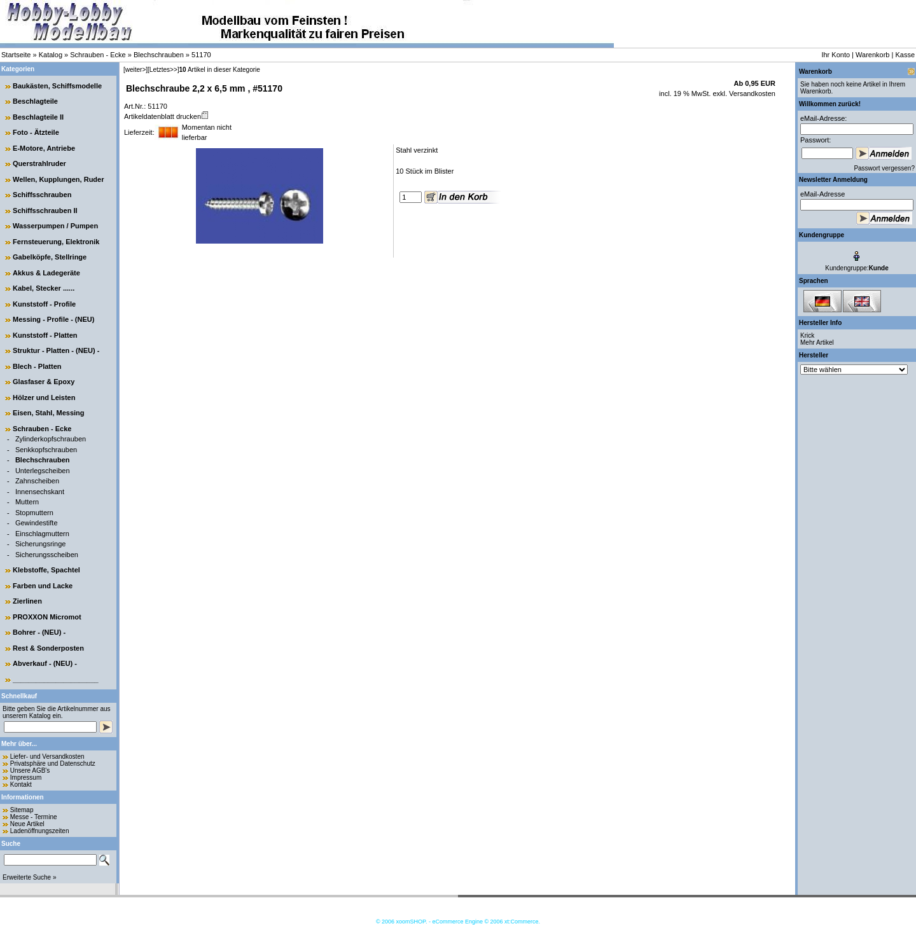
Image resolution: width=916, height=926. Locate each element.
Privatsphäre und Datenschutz (52, 763)
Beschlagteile (35, 101)
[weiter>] (135, 69)
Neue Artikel (27, 823)
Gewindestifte (36, 523)
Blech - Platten (37, 366)
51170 (201, 55)
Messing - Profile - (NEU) (53, 319)
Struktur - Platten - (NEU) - (56, 350)
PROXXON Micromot (47, 617)
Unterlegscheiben (42, 470)
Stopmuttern (34, 512)
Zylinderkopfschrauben (50, 439)
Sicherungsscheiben (46, 554)
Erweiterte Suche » (30, 877)
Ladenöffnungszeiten (39, 830)
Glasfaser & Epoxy (43, 381)
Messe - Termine (33, 816)
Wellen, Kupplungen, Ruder (58, 179)
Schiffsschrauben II (45, 210)
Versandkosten (751, 93)
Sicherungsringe (40, 544)
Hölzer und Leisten (44, 397)
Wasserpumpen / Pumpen (55, 226)
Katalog (50, 55)
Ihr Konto (835, 55)
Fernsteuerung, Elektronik (56, 241)
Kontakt (21, 784)
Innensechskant (39, 491)
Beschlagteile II (38, 117)
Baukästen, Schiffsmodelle (57, 86)
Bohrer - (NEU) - (39, 632)
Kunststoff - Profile (44, 304)
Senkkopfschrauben (46, 449)
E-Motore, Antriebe (44, 148)
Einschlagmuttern (42, 533)
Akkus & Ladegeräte (46, 273)
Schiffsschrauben (42, 194)
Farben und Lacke (43, 586)
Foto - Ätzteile (36, 132)
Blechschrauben (159, 55)
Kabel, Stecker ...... (43, 288)
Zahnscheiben (37, 481)
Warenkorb (872, 55)
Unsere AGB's (30, 770)
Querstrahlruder (39, 163)
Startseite (16, 55)
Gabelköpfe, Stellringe (50, 257)
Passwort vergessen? (884, 168)
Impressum (25, 777)
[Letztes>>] (163, 69)
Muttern (27, 502)
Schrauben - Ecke (97, 55)
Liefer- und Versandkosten (47, 756)
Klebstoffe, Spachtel (46, 570)
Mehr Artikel (817, 342)
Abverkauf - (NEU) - (45, 663)
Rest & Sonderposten (48, 648)
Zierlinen (27, 601)
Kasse (905, 55)
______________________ (56, 679)
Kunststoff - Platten (45, 335)
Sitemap (22, 809)
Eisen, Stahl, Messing (48, 413)
